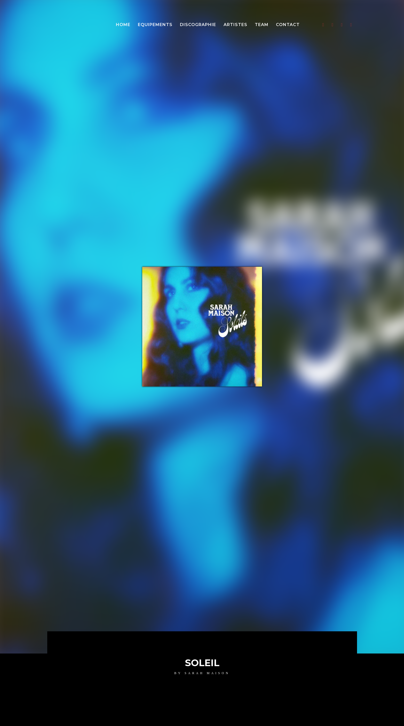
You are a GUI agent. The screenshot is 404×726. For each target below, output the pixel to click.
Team (261, 24)
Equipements (155, 24)
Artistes (235, 24)
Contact (288, 24)
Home (123, 24)
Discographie (198, 24)
